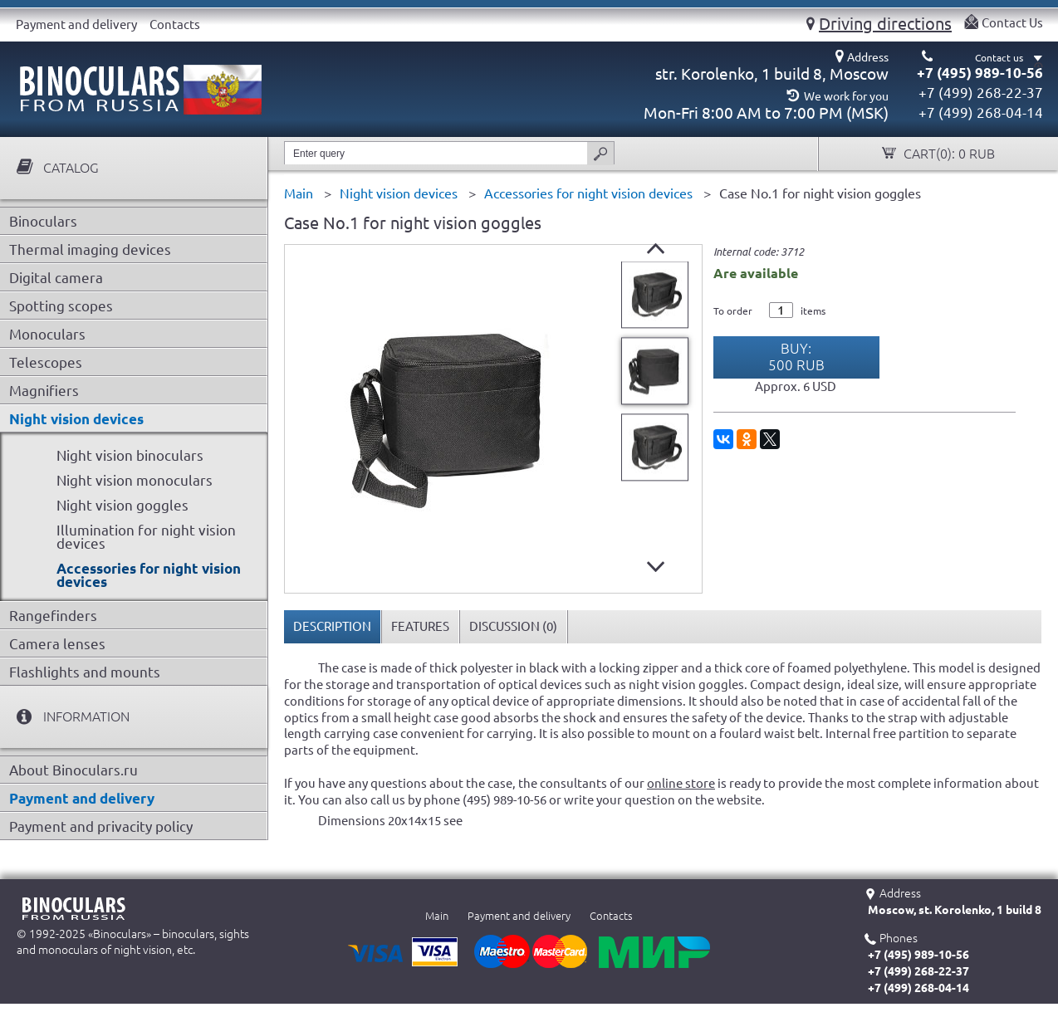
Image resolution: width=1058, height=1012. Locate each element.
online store (681, 783)
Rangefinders (53, 615)
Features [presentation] (420, 626)
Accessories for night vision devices (148, 574)
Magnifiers (44, 390)
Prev (655, 248)
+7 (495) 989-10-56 (980, 73)
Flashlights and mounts (84, 672)
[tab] (332, 626)
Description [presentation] (332, 626)
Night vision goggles (122, 505)
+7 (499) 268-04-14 (980, 112)
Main (436, 916)
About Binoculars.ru (73, 770)
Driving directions (885, 23)
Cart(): (947, 154)
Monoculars (47, 334)
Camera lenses (57, 644)
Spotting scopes (61, 306)
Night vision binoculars (129, 455)
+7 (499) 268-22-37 (980, 92)
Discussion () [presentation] (513, 626)
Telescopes (45, 362)
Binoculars (43, 221)
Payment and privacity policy (101, 826)
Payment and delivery (76, 24)
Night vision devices (76, 419)
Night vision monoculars (134, 480)
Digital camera (56, 278)
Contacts (174, 24)
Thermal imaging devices (90, 249)
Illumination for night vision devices (146, 536)
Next (655, 566)
